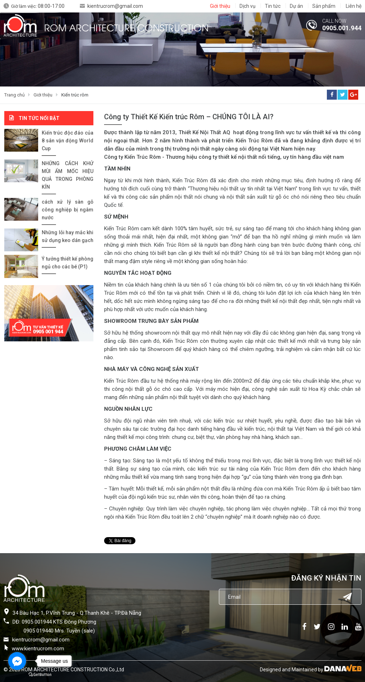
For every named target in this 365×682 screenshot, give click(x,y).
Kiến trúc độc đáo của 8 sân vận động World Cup (67, 140)
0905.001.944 (341, 28)
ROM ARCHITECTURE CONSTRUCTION (126, 27)
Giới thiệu (43, 95)
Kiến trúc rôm (74, 95)
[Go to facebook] (17, 661)
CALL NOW (334, 21)
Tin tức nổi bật (39, 118)
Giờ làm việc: (38, 6)
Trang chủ (14, 95)
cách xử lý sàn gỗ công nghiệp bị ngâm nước (67, 209)
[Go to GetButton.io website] (40, 674)
